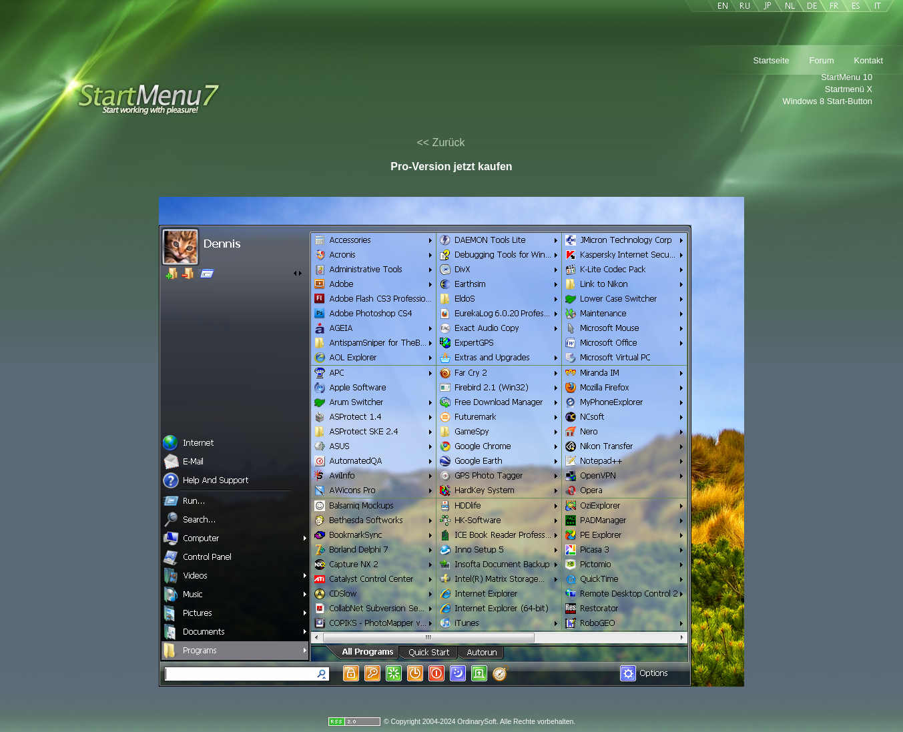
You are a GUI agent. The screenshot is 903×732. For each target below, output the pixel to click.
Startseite (772, 60)
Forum (822, 60)
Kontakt (868, 60)
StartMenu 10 (846, 77)
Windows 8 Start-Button (827, 101)
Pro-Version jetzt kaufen (451, 166)
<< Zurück (440, 142)
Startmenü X (848, 89)
